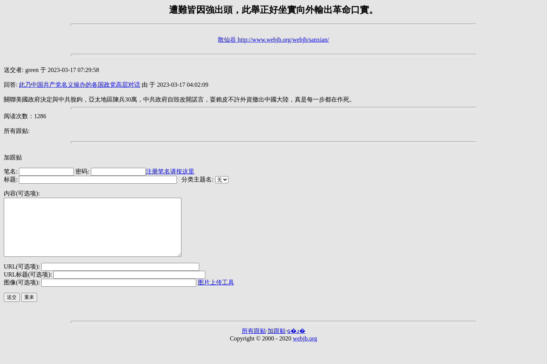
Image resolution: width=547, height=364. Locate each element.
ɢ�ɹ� (296, 342)
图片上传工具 (216, 294)
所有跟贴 (254, 342)
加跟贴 (13, 157)
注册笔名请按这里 (170, 171)
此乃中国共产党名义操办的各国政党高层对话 (79, 84)
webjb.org (305, 350)
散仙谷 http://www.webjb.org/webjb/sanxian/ (273, 39)
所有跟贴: (17, 131)
